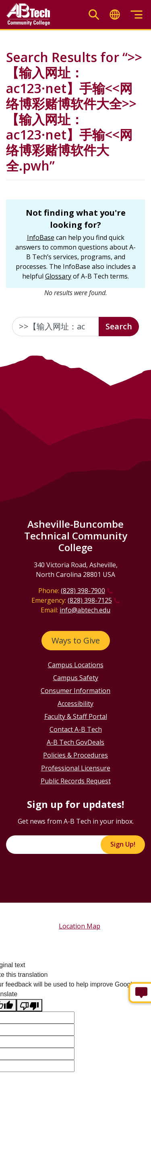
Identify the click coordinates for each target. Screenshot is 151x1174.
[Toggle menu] (136, 14)
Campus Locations (75, 664)
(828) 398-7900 (83, 590)
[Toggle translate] (114, 14)
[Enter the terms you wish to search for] (55, 326)
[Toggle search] (93, 14)
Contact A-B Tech (76, 729)
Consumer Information (75, 690)
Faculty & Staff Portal (75, 716)
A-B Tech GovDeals (75, 742)
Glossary (58, 276)
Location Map (79, 926)
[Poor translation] (29, 1005)
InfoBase (40, 237)
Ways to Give (76, 640)
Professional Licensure (75, 768)
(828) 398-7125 (90, 600)
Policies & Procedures (75, 755)
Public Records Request (76, 780)
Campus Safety (75, 677)
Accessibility (75, 703)
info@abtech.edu (85, 610)
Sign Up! (122, 844)
